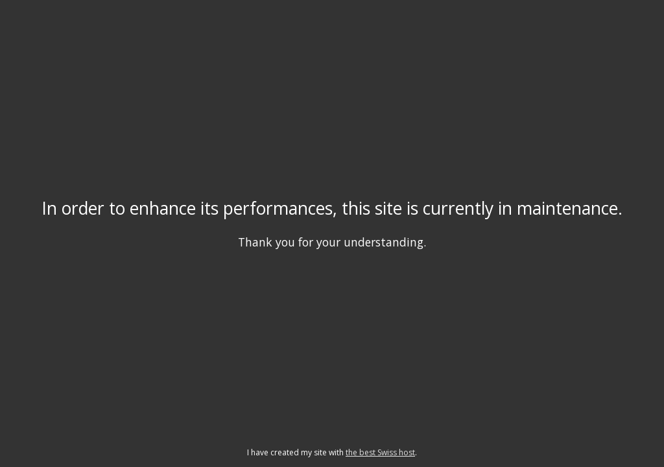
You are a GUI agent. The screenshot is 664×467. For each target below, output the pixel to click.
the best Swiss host (380, 452)
